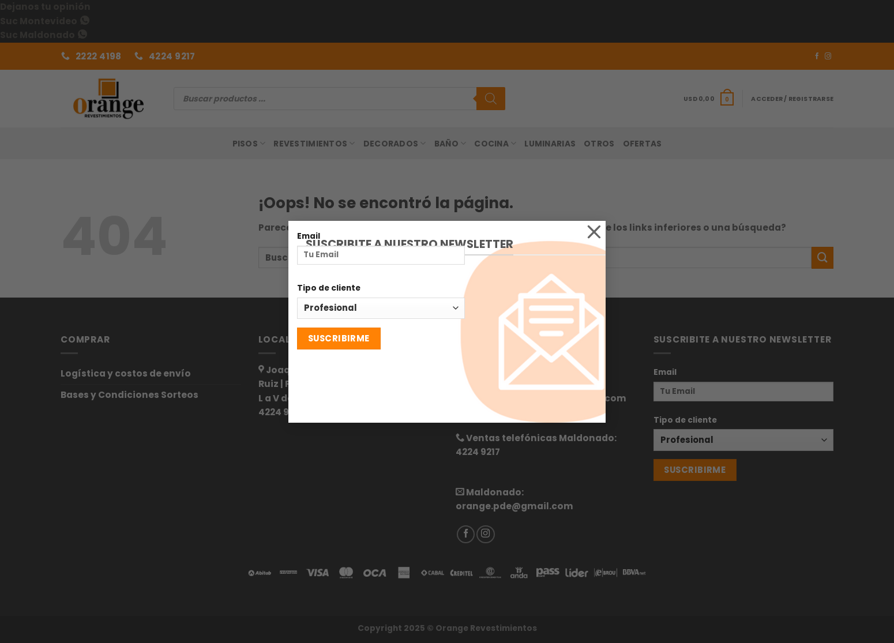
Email (308, 236)
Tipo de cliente (328, 288)
